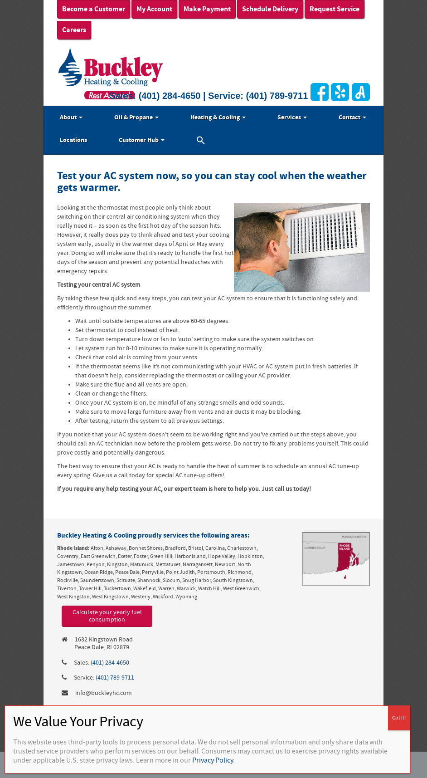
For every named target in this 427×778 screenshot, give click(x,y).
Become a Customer (93, 9)
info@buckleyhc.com (103, 693)
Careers (74, 30)
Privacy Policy (212, 760)
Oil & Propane (136, 117)
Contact (352, 117)
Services (292, 117)
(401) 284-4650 (170, 96)
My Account (154, 9)
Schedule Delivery (270, 9)
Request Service (334, 9)
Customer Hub (142, 140)
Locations (73, 140)
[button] (200, 141)
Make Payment (207, 9)
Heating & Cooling (218, 117)
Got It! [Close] (399, 717)
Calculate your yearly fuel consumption (107, 616)
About (71, 117)
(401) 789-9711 (277, 96)
